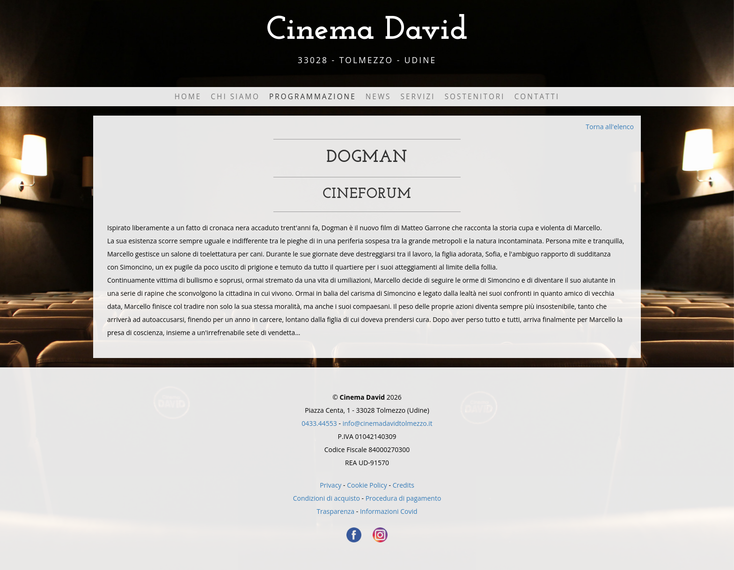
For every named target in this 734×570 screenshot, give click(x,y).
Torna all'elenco (610, 126)
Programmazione (312, 97)
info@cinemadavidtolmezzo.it (388, 423)
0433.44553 (319, 423)
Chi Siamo (235, 97)
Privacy (330, 485)
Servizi (418, 97)
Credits (403, 485)
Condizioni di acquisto (326, 498)
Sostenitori (475, 97)
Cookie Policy (367, 485)
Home (188, 97)
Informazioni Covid (389, 511)
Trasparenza (335, 511)
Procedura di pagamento (403, 498)
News (378, 97)
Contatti (537, 97)
